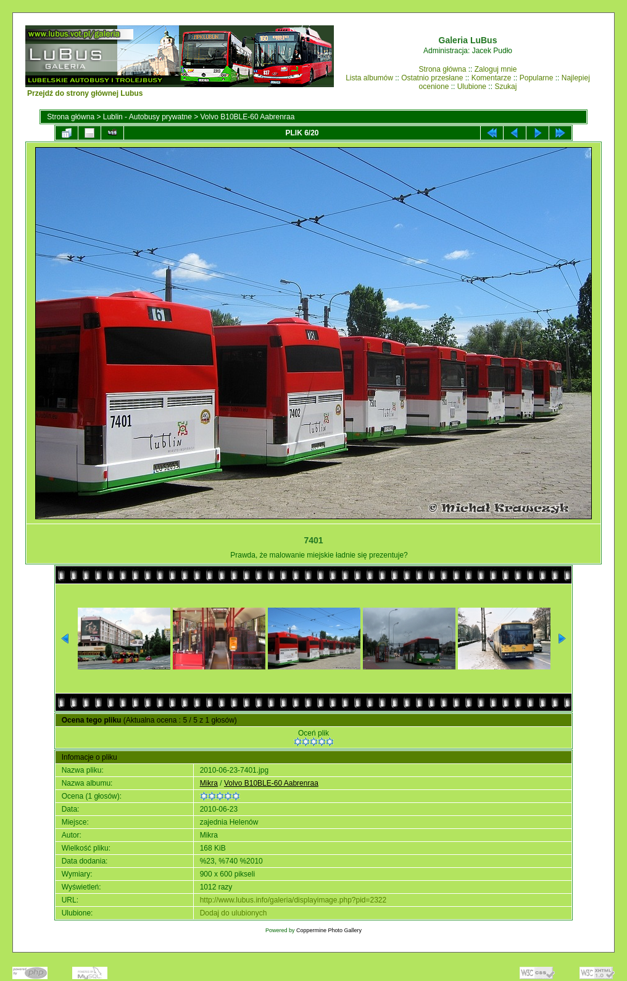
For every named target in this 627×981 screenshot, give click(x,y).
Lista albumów (369, 78)
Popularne (537, 78)
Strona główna (443, 69)
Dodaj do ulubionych (233, 913)
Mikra (209, 783)
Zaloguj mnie (496, 69)
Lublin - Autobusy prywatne (147, 117)
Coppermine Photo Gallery (329, 930)
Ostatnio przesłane (432, 78)
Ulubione (471, 86)
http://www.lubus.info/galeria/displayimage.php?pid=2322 (293, 900)
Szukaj (505, 86)
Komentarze (491, 78)
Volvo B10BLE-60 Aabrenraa (248, 117)
